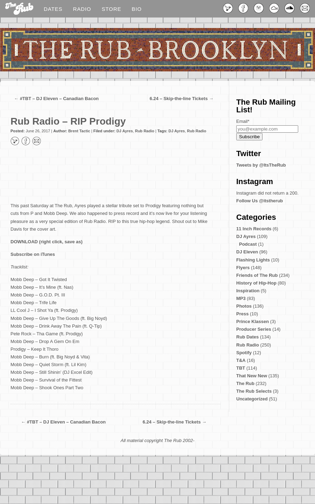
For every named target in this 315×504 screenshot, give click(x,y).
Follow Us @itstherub (259, 200)
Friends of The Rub (257, 275)
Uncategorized (252, 398)
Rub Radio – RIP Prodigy (68, 121)
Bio (137, 9)
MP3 (241, 298)
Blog (19, 9)
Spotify (244, 352)
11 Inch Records (253, 228)
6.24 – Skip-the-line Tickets (178, 98)
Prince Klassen (252, 321)
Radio (82, 9)
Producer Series (253, 329)
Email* (243, 121)
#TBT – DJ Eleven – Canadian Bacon (59, 98)
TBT (240, 368)
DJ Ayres (125, 131)
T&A (241, 360)
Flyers (243, 267)
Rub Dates (247, 337)
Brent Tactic (79, 131)
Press (242, 313)
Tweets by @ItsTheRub (261, 165)
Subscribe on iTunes (32, 254)
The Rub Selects (254, 391)
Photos (244, 306)
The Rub (245, 383)
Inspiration (247, 290)
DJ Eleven (247, 251)
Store (111, 9)
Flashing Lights (253, 259)
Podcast (248, 244)
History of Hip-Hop (256, 283)
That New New (251, 375)
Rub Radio (144, 131)
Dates (53, 9)
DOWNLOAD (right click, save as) (46, 241)
